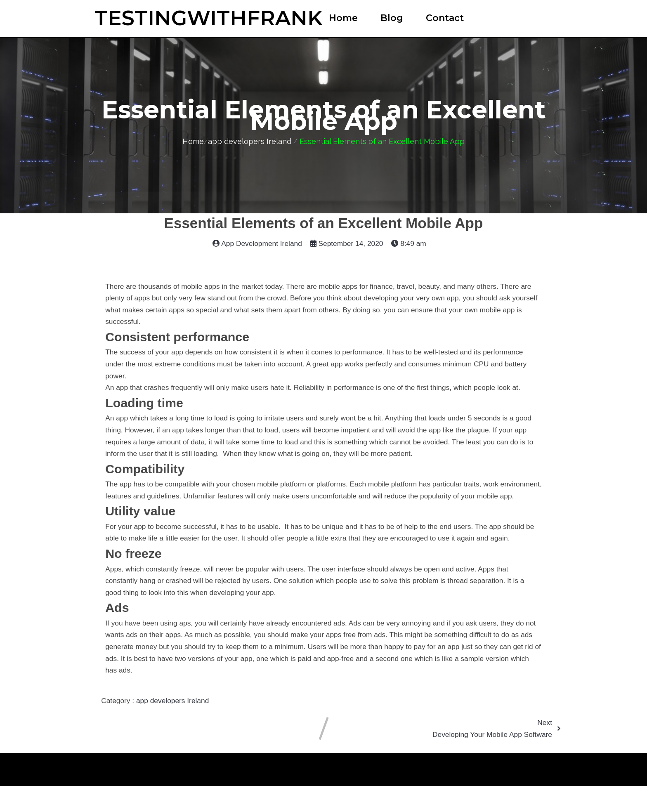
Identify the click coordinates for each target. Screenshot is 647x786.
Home (193, 141)
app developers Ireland (249, 141)
